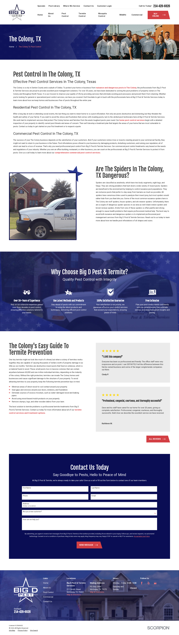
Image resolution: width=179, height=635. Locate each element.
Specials (41, 6)
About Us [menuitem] (51, 14)
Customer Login (104, 6)
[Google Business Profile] (155, 583)
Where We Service (71, 6)
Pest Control (48, 592)
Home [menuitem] (40, 15)
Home (45, 583)
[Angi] (162, 583)
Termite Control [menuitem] (82, 14)
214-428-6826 (161, 6)
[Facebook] (141, 583)
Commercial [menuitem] (137, 15)
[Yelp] (148, 583)
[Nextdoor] (141, 590)
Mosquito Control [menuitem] (102, 14)
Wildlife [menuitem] (122, 15)
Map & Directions (74, 595)
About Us (47, 588)
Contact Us (89, 6)
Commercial (48, 597)
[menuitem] (12, 630)
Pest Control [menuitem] (65, 14)
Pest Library (54, 6)
